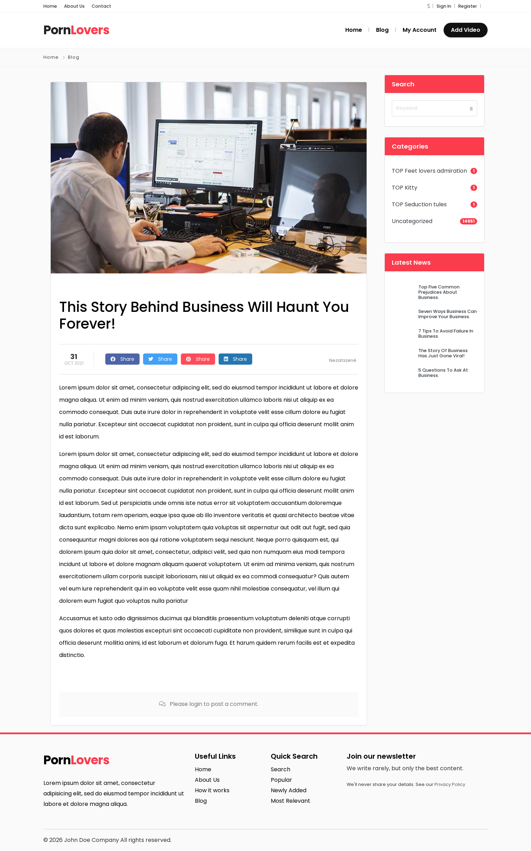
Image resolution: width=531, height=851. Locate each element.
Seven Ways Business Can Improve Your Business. (447, 314)
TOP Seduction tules (419, 204)
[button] (428, 6)
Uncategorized (412, 221)
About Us (74, 6)
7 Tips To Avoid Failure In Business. (445, 333)
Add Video (465, 30)
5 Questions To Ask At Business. (443, 372)
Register (467, 6)
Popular (281, 780)
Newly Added (288, 790)
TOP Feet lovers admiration (429, 171)
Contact (101, 6)
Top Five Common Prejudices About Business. (439, 292)
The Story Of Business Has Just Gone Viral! (443, 353)
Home (50, 6)
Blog (73, 57)
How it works (212, 790)
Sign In (444, 6)
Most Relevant (290, 801)
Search (280, 769)
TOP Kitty (404, 188)
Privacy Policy (449, 784)
